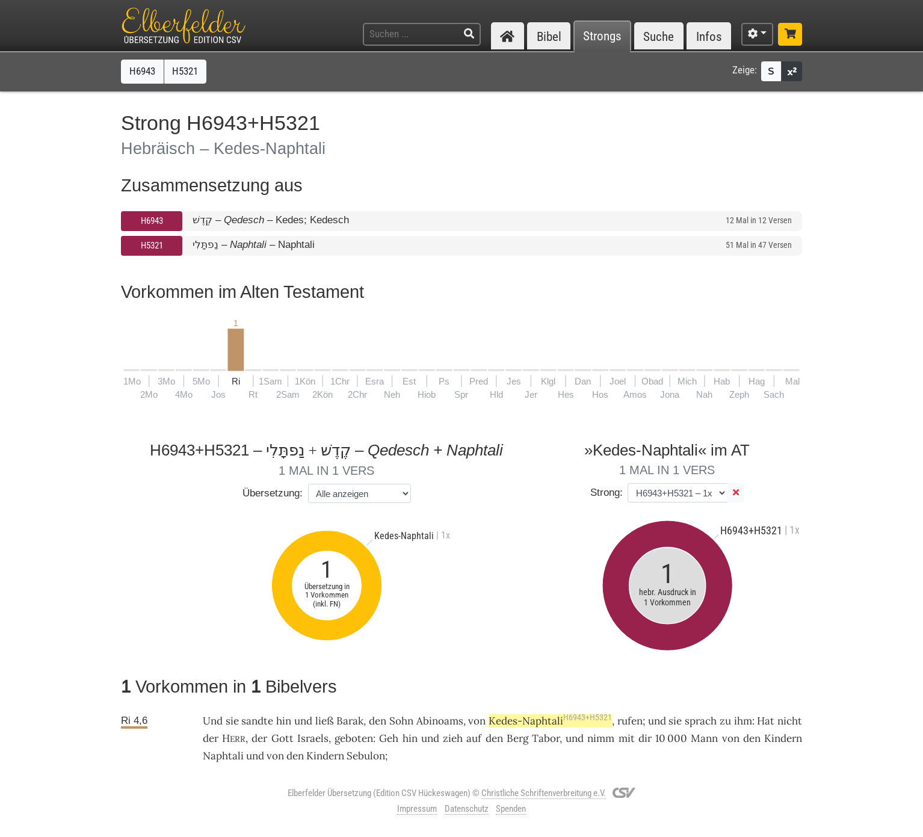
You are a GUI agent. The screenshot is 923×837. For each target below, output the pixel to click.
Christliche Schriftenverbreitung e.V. (543, 793)
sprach (701, 720)
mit (627, 738)
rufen (630, 720)
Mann (704, 738)
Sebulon (366, 755)
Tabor (546, 738)
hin (283, 720)
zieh (453, 738)
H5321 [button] (185, 71)
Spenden (511, 808)
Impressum (417, 808)
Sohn (401, 720)
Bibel (549, 36)
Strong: (606, 492)
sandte (257, 720)
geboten (354, 738)
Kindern (783, 738)
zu (725, 720)
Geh (388, 738)
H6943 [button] (142, 71)
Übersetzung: (272, 493)
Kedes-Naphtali (550, 720)
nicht (789, 720)
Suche (658, 36)
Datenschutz (467, 808)
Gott (282, 738)
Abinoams (439, 720)
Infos (709, 36)
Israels (313, 738)
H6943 (152, 220)
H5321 (152, 245)
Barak (349, 720)
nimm (600, 738)
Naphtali (223, 755)
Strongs (602, 36)
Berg (517, 738)
